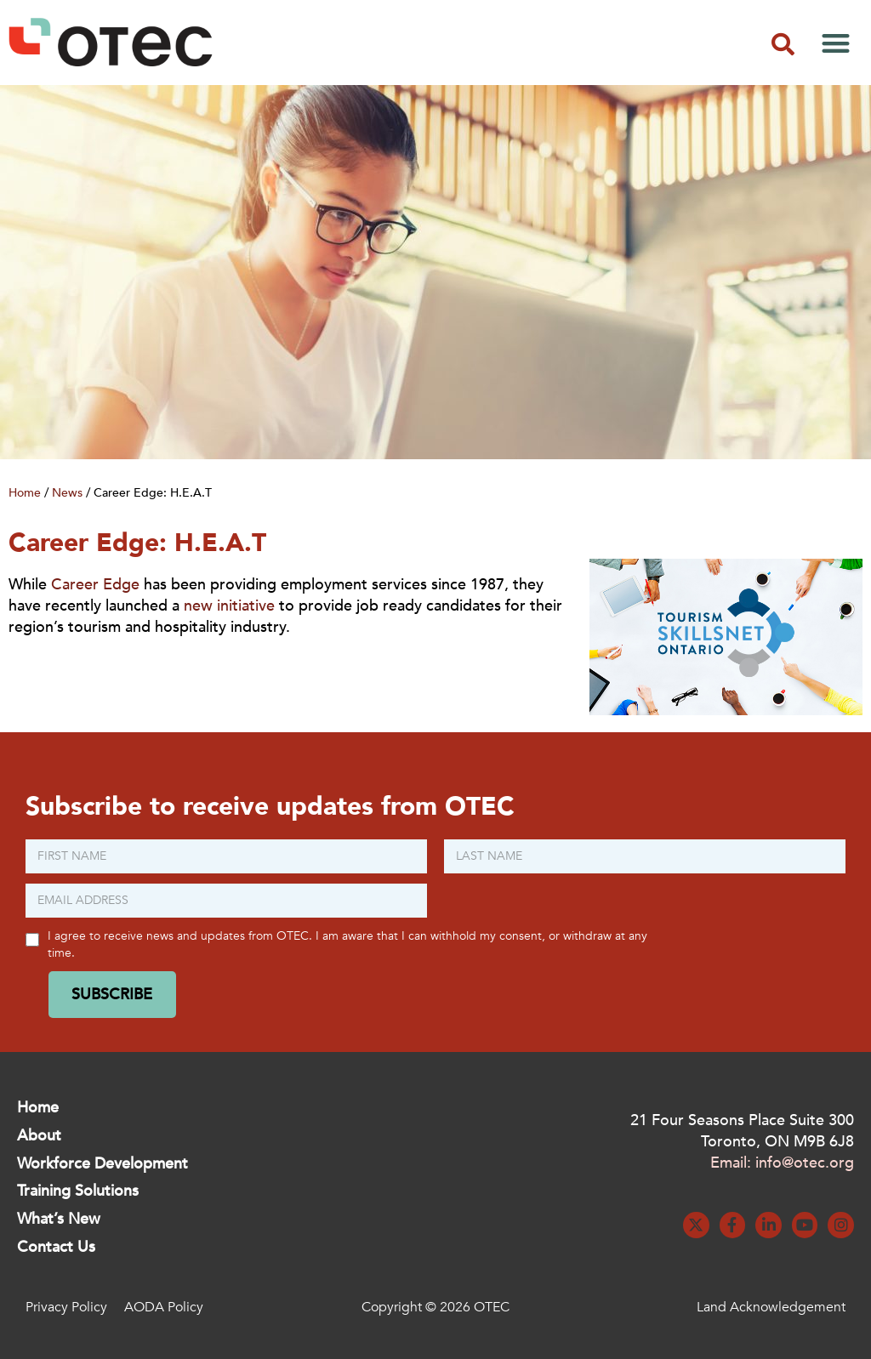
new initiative (229, 606)
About (39, 1135)
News (67, 493)
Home (25, 493)
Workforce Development (102, 1163)
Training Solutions (78, 1191)
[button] (782, 44)
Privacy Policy (66, 1307)
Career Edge (95, 584)
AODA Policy (163, 1307)
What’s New (58, 1219)
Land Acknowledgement (771, 1307)
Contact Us (56, 1247)
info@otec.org (804, 1163)
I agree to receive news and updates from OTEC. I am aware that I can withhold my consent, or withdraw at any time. (347, 944)
